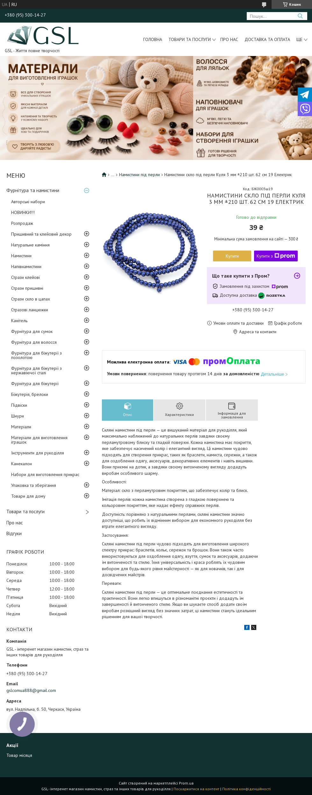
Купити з (276, 256)
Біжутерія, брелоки (29, 394)
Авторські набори (28, 201)
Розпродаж (22, 223)
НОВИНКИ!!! (23, 212)
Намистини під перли (139, 174)
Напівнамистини (26, 266)
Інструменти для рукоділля (37, 453)
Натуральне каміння (30, 245)
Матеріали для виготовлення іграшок (39, 440)
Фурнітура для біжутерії (35, 383)
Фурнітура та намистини (32, 190)
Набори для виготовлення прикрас (45, 474)
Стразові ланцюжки (29, 310)
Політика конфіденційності (246, 788)
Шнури (17, 416)
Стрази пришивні (27, 288)
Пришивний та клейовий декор (41, 234)
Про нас (229, 39)
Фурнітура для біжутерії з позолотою (36, 355)
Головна (152, 39)
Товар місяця (19, 755)
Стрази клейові (25, 277)
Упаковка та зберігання (33, 485)
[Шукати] (300, 16)
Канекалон (21, 464)
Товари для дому (28, 496)
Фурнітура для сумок (32, 331)
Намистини (21, 256)
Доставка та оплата (267, 39)
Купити (232, 256)
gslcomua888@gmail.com (31, 690)
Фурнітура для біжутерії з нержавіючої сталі (36, 370)
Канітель (19, 320)
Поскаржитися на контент (196, 788)
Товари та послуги (189, 39)
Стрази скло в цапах (30, 299)
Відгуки (14, 533)
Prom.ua (186, 783)
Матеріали (21, 427)
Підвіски (19, 405)
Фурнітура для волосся (34, 342)
